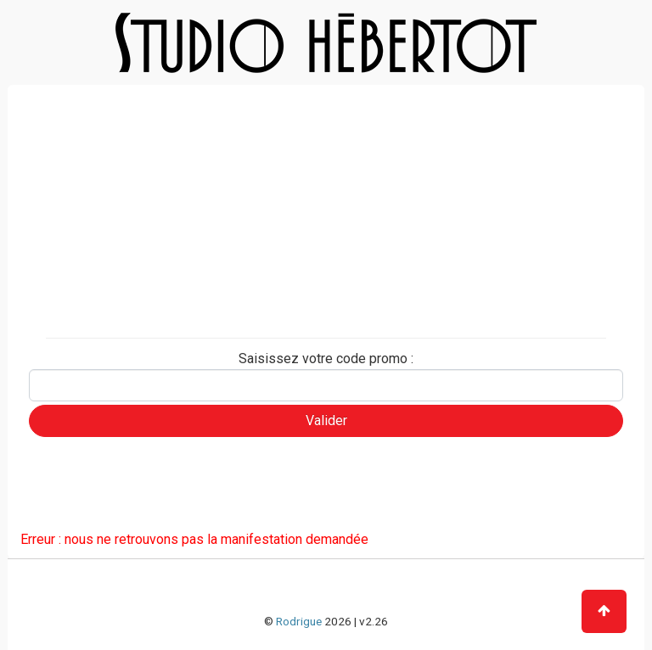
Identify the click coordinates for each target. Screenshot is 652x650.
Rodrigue (299, 621)
